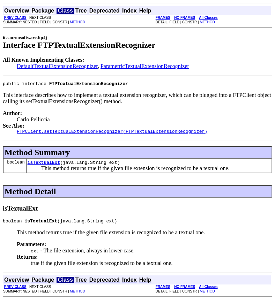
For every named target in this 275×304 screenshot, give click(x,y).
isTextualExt (44, 165)
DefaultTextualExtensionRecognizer (57, 66)
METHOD (77, 22)
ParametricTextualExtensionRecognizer (145, 66)
